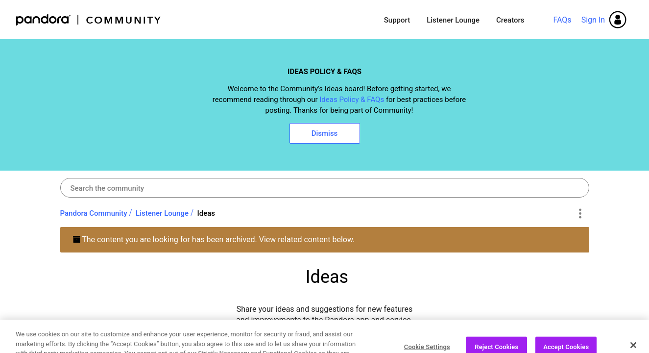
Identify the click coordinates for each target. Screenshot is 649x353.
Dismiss (325, 133)
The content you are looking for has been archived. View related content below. (213, 239)
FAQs (562, 20)
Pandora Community (89, 19)
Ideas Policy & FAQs (351, 99)
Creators (510, 20)
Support (397, 20)
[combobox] (324, 188)
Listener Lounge (453, 20)
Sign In (593, 20)
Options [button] (580, 213)
